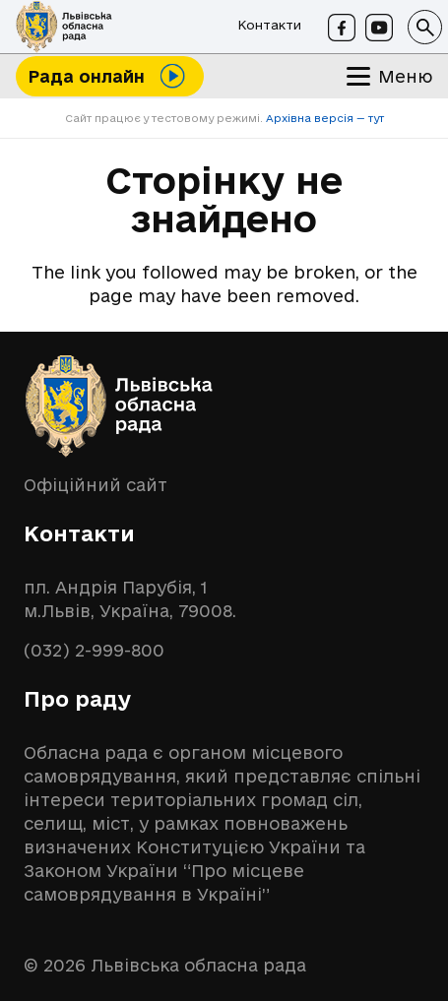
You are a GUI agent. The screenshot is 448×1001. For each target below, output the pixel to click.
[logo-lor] (64, 27)
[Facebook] (341, 27)
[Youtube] (379, 27)
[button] (425, 27)
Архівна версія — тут (323, 118)
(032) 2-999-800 (94, 650)
